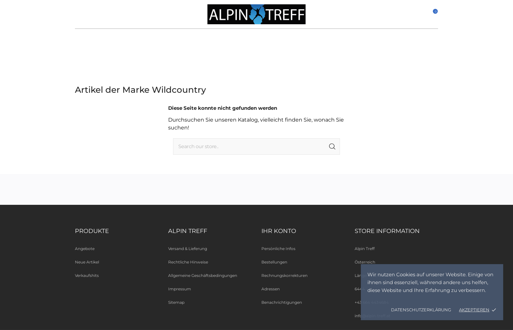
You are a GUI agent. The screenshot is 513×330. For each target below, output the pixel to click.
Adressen (270, 288)
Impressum (179, 288)
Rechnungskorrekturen (284, 275)
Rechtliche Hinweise (188, 262)
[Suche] (256, 146)
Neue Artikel (87, 262)
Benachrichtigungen (281, 302)
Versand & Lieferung (187, 248)
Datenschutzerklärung (421, 309)
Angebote (85, 248)
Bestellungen (274, 262)
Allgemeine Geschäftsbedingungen (202, 275)
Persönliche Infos (278, 248)
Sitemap (176, 302)
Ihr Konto (278, 231)
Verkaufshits (87, 275)
